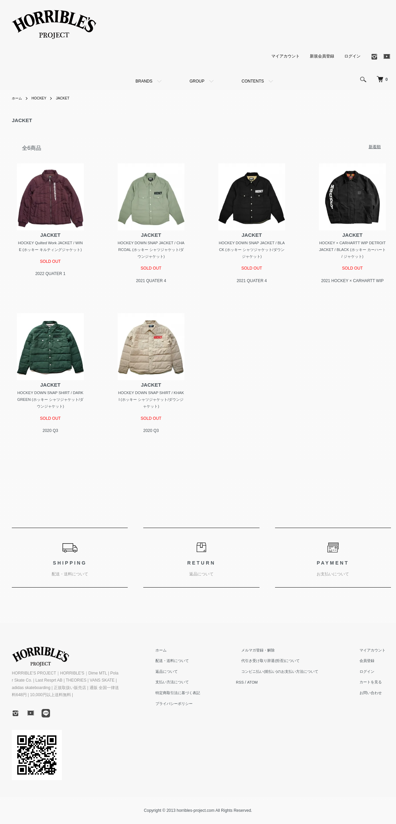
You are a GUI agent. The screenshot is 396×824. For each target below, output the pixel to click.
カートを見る (375, 685)
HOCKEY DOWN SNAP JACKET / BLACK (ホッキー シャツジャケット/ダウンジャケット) (252, 250)
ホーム (18, 98)
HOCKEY (42, 98)
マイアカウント (285, 55)
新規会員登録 (322, 55)
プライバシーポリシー (189, 706)
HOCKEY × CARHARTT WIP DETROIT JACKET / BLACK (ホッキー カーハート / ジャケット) (352, 250)
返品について (181, 674)
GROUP (197, 81)
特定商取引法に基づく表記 (193, 695)
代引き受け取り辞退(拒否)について (280, 663)
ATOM (265, 685)
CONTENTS (253, 81)
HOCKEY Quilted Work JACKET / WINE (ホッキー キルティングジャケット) (50, 250)
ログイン (352, 55)
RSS (252, 685)
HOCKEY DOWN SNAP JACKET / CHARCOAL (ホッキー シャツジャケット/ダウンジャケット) (151, 250)
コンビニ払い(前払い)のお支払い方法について (290, 674)
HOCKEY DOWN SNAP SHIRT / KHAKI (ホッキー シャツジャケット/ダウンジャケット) (150, 401)
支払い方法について (187, 685)
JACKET (68, 98)
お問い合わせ (375, 695)
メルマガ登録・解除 (266, 652)
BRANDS (143, 81)
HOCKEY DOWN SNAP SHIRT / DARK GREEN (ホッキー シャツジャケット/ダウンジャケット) (50, 401)
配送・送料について (187, 663)
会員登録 (371, 663)
